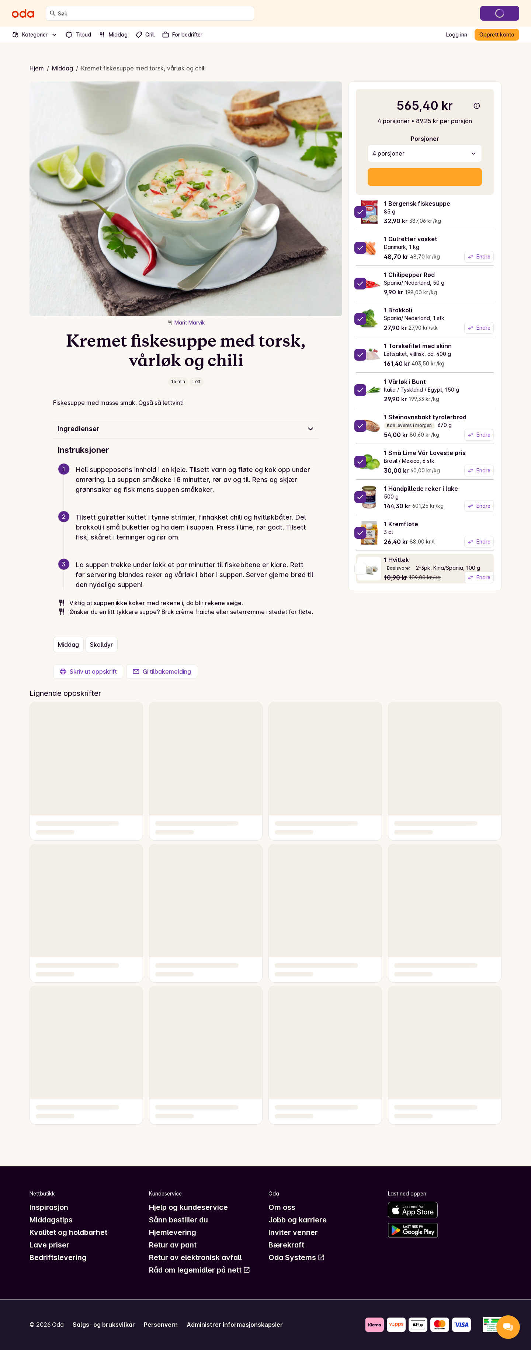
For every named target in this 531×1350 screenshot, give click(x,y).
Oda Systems (296, 1257)
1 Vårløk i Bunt (405, 381)
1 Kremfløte (401, 524)
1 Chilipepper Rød (409, 274)
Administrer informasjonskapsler (235, 1324)
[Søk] (52, 13)
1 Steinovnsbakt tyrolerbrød (425, 417)
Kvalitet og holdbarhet (68, 1232)
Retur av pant (173, 1244)
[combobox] (154, 13)
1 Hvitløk (396, 559)
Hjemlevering (172, 1232)
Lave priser (49, 1244)
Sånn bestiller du (178, 1219)
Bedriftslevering (58, 1257)
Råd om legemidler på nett (199, 1270)
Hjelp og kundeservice (188, 1207)
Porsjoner (425, 138)
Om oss (281, 1207)
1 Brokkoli (398, 310)
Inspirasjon (49, 1207)
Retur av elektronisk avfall (195, 1257)
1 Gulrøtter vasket (410, 239)
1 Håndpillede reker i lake (421, 488)
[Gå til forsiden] (23, 13)
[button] (188, 488)
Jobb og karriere (297, 1219)
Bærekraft (286, 1244)
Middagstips (51, 1219)
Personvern (161, 1324)
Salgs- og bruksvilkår (104, 1324)
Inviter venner (293, 1232)
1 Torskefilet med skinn (418, 346)
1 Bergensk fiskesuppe (417, 203)
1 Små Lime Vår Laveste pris (425, 453)
